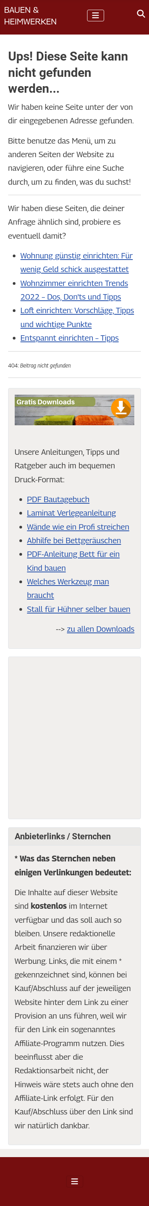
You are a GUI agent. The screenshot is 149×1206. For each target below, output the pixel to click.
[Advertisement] (74, 738)
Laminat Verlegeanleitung (71, 513)
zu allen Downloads (100, 629)
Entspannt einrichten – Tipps (70, 338)
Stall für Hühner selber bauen (78, 609)
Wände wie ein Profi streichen (78, 527)
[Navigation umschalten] (95, 15)
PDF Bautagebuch (58, 499)
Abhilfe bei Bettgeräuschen (74, 540)
